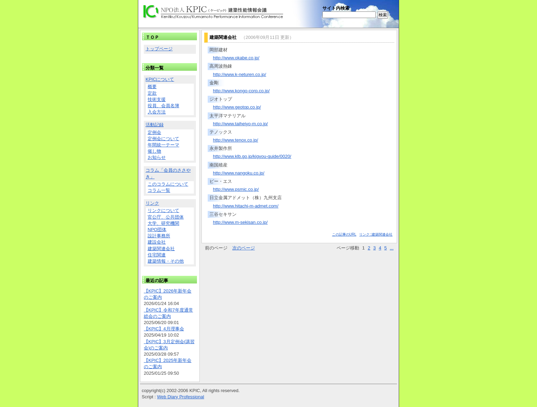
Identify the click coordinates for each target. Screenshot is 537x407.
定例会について (163, 138)
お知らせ (157, 157)
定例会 (154, 132)
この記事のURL (344, 234)
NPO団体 (157, 229)
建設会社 (157, 242)
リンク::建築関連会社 (376, 234)
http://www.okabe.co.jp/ (236, 57)
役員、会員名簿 (163, 105)
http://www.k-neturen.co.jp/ (239, 74)
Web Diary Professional (180, 396)
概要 (152, 86)
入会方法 (157, 112)
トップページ (159, 48)
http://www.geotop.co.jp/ (237, 107)
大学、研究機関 (163, 223)
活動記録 (155, 124)
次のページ (243, 248)
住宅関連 (157, 254)
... (392, 248)
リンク (152, 203)
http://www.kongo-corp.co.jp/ (241, 90)
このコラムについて (168, 184)
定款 (152, 93)
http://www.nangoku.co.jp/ (238, 173)
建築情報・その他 (166, 261)
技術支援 (157, 99)
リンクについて (163, 210)
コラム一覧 (159, 190)
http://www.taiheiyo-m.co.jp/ (240, 123)
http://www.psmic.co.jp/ (236, 189)
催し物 (154, 151)
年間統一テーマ (163, 144)
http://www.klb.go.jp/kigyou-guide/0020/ (252, 156)
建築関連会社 (161, 248)
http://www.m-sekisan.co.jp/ (240, 222)
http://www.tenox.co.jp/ (235, 140)
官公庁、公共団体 (166, 217)
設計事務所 (159, 235)
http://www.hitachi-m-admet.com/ (246, 206)
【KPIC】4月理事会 (164, 328)
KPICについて (160, 79)
